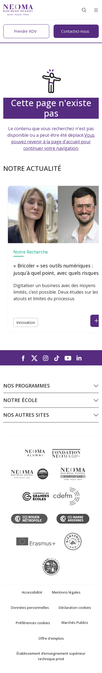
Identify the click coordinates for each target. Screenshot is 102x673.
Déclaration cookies (75, 607)
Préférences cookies (33, 622)
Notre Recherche (30, 252)
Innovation (25, 322)
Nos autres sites (26, 415)
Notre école (20, 400)
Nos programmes (26, 385)
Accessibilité (32, 592)
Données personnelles (30, 607)
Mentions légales (66, 592)
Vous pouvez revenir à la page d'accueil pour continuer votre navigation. (53, 141)
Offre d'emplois (51, 638)
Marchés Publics (74, 622)
